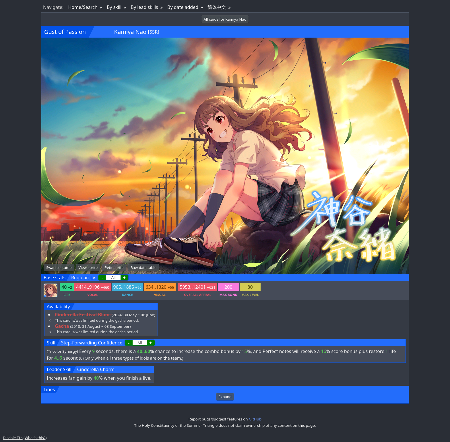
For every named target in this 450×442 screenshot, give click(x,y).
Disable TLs (13, 437)
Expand (224, 396)
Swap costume (59, 267)
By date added (182, 7)
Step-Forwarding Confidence (92, 343)
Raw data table (143, 267)
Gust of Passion (65, 32)
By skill (114, 7)
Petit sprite (113, 267)
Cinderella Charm (96, 369)
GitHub (255, 419)
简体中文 (216, 7)
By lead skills (144, 7)
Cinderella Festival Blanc (82, 314)
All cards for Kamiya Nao (225, 19)
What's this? (35, 437)
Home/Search (82, 7)
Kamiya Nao (130, 32)
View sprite (88, 267)
